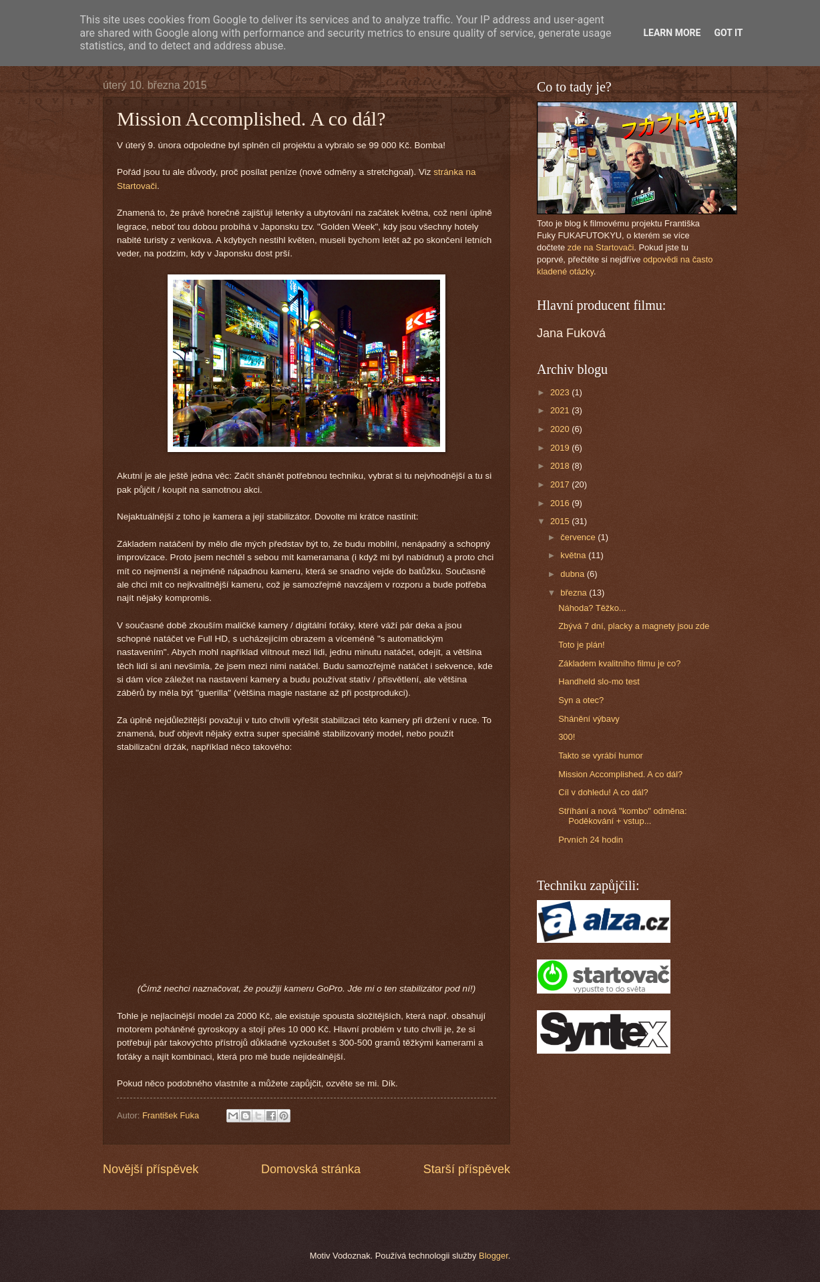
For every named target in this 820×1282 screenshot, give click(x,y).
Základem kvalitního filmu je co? (619, 663)
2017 (561, 484)
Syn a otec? (581, 700)
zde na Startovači (601, 247)
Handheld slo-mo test (599, 681)
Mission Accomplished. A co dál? (620, 774)
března (574, 593)
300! (566, 737)
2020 (561, 429)
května (574, 555)
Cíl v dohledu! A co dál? (603, 792)
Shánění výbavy (589, 719)
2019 (561, 448)
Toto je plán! (581, 645)
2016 (561, 503)
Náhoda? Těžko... (592, 608)
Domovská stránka (311, 1169)
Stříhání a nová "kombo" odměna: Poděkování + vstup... (622, 816)
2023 (561, 392)
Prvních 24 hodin (590, 840)
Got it (728, 32)
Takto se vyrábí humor (600, 756)
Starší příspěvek (466, 1169)
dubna (573, 574)
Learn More (671, 32)
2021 (561, 410)
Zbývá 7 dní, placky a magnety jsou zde (633, 626)
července (579, 537)
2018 (561, 466)
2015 (561, 521)
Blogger (493, 1256)
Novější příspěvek (150, 1169)
